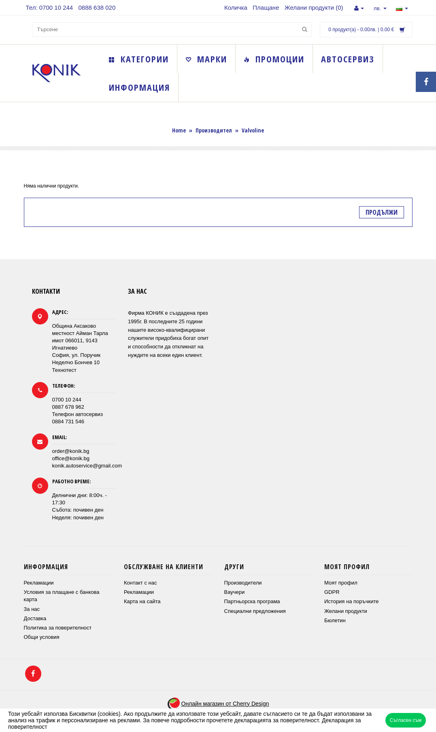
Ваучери (234, 592)
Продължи (382, 212)
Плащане (266, 7)
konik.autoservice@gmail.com (87, 466)
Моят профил (340, 583)
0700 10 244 (66, 400)
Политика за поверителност (58, 628)
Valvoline (253, 130)
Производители (243, 583)
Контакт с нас (140, 583)
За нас (32, 609)
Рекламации (39, 583)
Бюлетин (335, 620)
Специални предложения (255, 611)
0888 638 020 (97, 7)
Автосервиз (347, 59)
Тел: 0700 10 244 (49, 7)
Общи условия (42, 637)
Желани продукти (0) (314, 7)
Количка (235, 7)
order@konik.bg (70, 451)
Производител (214, 130)
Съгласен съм (405, 720)
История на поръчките (351, 601)
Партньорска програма (252, 601)
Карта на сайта (142, 601)
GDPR (332, 592)
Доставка (35, 618)
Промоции (274, 59)
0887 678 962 (68, 407)
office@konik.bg (70, 458)
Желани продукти (345, 611)
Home (179, 130)
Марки (206, 59)
